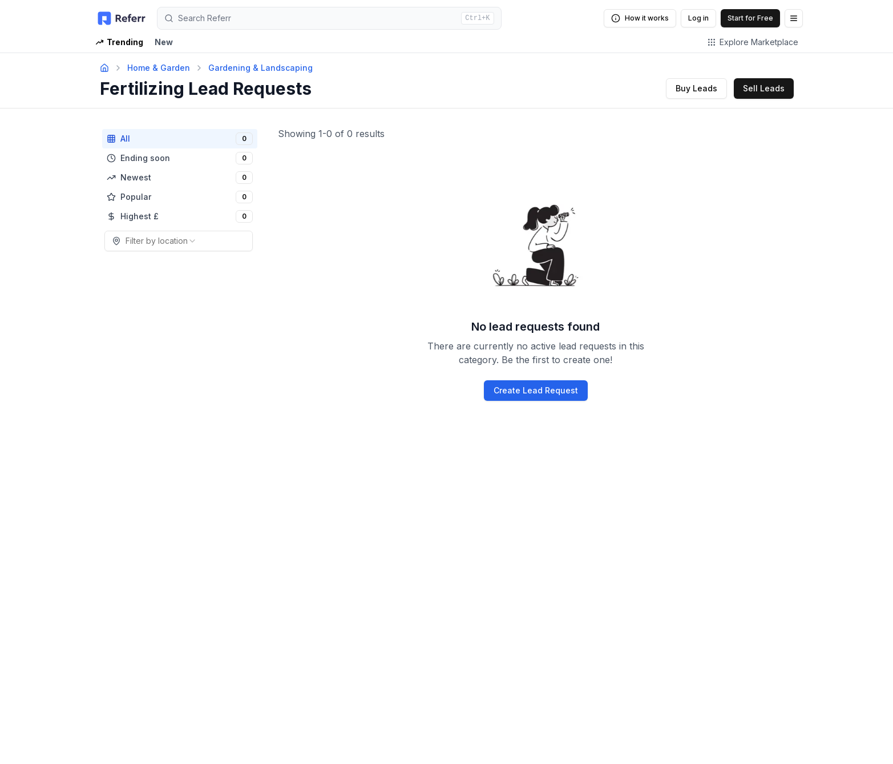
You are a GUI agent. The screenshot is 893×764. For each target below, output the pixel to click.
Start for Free (750, 18)
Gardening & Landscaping (260, 68)
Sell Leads (764, 88)
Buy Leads (696, 88)
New (164, 42)
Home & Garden (158, 68)
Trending (119, 42)
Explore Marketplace (752, 42)
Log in (698, 18)
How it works (640, 18)
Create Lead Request (536, 390)
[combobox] (178, 241)
